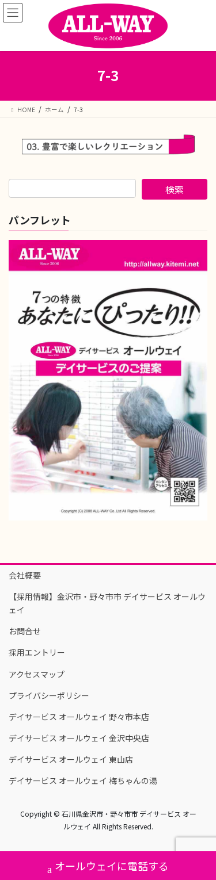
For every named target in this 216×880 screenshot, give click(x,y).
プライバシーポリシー (49, 695)
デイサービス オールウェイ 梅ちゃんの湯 (83, 780)
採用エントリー (37, 652)
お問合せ (25, 631)
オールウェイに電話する (108, 867)
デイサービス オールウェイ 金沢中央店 (79, 738)
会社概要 (25, 575)
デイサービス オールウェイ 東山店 (71, 759)
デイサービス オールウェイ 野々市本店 (79, 716)
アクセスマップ (37, 674)
